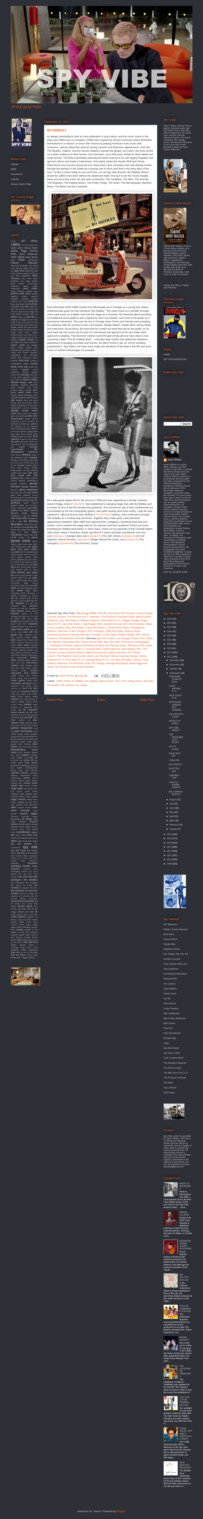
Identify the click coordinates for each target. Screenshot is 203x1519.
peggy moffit (23, 734)
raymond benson (19, 773)
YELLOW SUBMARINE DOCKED (185, 1308)
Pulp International (172, 1033)
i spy (19, 521)
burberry (14, 335)
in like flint (27, 524)
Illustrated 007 (170, 978)
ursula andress (18, 917)
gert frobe (15, 493)
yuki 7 (19, 957)
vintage (19, 929)
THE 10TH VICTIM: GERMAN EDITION (185, 1401)
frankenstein (16, 470)
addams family (31, 271)
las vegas (20, 601)
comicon (14, 370)
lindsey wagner (31, 611)
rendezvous (16, 778)
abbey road (28, 268)
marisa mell (32, 640)
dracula (34, 426)
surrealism (33, 863)
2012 (169, 851)
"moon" (13, 241)
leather (28, 601)
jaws (13, 552)
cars (17, 342)
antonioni (15, 286)
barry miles (25, 304)
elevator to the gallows (29, 439)
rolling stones (134, 680)
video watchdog (24, 927)
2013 (169, 847)
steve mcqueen (30, 856)
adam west (19, 271)
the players (24, 888)
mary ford (28, 643)
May (172, 812)
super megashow (29, 861)
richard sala (17, 785)
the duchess (68, 685)
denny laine (32, 405)
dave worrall (25, 390)
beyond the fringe (26, 312)
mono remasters (30, 678)
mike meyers (26, 665)
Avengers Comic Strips (104, 634)
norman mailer (17, 705)
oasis (35, 704)
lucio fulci (33, 621)
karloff (22, 586)
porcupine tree (17, 760)
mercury (23, 655)
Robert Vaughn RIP (129, 634)
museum (26, 691)
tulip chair (26, 909)
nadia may (15, 694)
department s (17, 408)
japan (35, 546)
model (13, 676)
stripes (13, 858)
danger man (26, 382)
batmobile (15, 306)
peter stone (22, 747)
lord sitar (21, 616)
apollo (25, 286)
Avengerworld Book (117, 663)
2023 (169, 631)
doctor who (32, 416)
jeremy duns (31, 557)
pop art (34, 757)
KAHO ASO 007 (174, 754)
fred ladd (26, 470)
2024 (169, 627)
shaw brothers (18, 821)
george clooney (19, 483)
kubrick (14, 596)
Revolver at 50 (136, 645)
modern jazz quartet (28, 676)
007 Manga (98, 663)
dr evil (22, 421)
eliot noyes (24, 442)
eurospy (33, 447)
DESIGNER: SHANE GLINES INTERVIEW (185, 1245)
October (174, 668)
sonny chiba (24, 829)
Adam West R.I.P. (110, 620)
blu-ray (30, 316)
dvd (33, 428)
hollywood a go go (20, 516)
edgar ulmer (20, 434)
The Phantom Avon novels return (75, 656)
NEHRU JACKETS (184, 1338)
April (172, 816)
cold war (23, 360)
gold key (33, 500)
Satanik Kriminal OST (115, 623)
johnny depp (20, 575)
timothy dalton (25, 906)
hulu (12, 521)
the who (30, 896)
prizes (34, 762)
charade (14, 350)
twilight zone (23, 912)
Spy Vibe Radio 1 (96, 627)
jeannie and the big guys (28, 555)
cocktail (14, 360)
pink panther (24, 752)
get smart (33, 492)
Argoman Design (128, 656)
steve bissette (31, 853)
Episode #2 (94, 535)
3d (22, 245)
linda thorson (17, 611)
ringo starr (17, 788)
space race (31, 835)
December (175, 660)
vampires (30, 917)
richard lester (31, 783)
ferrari (25, 458)
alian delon (27, 279)
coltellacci (33, 361)
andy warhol (32, 281)
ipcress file (32, 527)
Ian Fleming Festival (106, 656)
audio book (24, 293)
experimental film (24, 449)
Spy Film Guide (105, 638)
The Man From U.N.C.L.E (176, 1073)
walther (21, 935)
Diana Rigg (19, 250)
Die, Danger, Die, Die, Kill (176, 954)
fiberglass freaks (17, 460)
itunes (26, 535)
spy (12, 843)
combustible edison (20, 364)
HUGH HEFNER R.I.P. (175, 688)
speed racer (32, 838)
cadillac (20, 337)
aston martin (30, 288)
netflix (35, 696)
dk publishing (21, 416)
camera (14, 340)
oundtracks (15, 718)
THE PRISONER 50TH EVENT (176, 738)
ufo (31, 911)
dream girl (15, 429)
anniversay (33, 283)
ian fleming (30, 521)
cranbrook (26, 377)
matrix (13, 648)
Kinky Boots (32, 257)
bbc (27, 306)
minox (34, 668)
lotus (24, 619)
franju (35, 465)
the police (34, 888)
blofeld (14, 317)
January (174, 829)
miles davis (26, 668)
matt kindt (29, 647)
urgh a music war (30, 915)
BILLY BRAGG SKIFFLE (176, 792)
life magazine (31, 608)
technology (15, 871)
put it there (33, 765)
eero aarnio (27, 436)
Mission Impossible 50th (66, 641)
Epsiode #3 (128, 535)
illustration (17, 524)
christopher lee (18, 355)
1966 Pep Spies (115, 631)
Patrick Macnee (24, 262)
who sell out (18, 942)
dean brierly (27, 403)
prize (27, 762)
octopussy (27, 707)
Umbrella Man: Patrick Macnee (102, 648)
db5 (12, 400)
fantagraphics (17, 452)
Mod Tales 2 (77, 648)
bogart (24, 320)
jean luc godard (26, 552)
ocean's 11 (16, 707)
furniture (15, 478)
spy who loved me (20, 850)
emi (36, 442)
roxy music (33, 802)
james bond (20, 541)
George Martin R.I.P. (97, 659)
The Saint (168, 1082)
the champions (17, 883)
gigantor (26, 495)
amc (22, 281)
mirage (23, 671)
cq (31, 375)
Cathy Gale (16, 248)
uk (77, 685)
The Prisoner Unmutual (175, 1077)
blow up (21, 317)
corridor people (30, 372)
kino (28, 590)
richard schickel (31, 786)
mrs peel (32, 688)
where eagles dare (19, 940)
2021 (169, 640)
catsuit (20, 348)
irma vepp (21, 530)
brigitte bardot (17, 327)
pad (22, 722)
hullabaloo (33, 518)
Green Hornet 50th (91, 641)
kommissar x (32, 593)
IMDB (13, 169)
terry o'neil (33, 874)
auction (14, 293)
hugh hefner (22, 518)
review (26, 778)
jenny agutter (17, 557)
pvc (12, 768)
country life (15, 375)
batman (34, 304)
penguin (34, 734)
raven (21, 770)
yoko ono (15, 952)
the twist (22, 896)
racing (13, 770)
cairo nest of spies (30, 337)
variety (20, 920)
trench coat (16, 909)
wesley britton (31, 937)
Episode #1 (59, 535)
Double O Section (172, 959)
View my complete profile (176, 572)
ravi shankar (31, 770)
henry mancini (30, 510)
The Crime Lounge (172, 1068)
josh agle (27, 578)
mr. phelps (22, 688)
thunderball (16, 901)
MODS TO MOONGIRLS (185, 1186)
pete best (29, 739)
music (110, 680)
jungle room (27, 580)
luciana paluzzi (24, 621)
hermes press (19, 513)
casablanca (33, 342)
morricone (27, 683)
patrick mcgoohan (21, 727)
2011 (169, 855)
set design (27, 819)
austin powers (30, 296)
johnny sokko (17, 578)
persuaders (19, 739)
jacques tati (24, 537)
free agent (22, 473)
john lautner (16, 569)
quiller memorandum (27, 768)
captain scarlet (26, 339)
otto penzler (32, 715)
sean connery (20, 810)
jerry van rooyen (31, 560)
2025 (169, 623)
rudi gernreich (31, 805)
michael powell (24, 660)
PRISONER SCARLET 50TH (175, 679)
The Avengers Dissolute (175, 1063)
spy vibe (148, 680)
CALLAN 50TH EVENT (176, 715)
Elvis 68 (101, 613)
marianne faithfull (23, 637)
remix (35, 775)
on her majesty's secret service (24, 711)
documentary (17, 418)
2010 (169, 859)
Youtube (15, 179)
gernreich (14, 490)
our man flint (26, 717)
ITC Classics (170, 984)
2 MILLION (174, 760)
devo (19, 413)
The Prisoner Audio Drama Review (74, 666)
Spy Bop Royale (171, 1048)
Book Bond (169, 934)
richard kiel (16, 783)
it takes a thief (24, 531)
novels (27, 704)
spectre (24, 838)
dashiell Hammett (29, 385)
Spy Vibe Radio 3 (72, 623)
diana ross (27, 413)
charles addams (24, 350)
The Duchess (103, 514)
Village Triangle (130, 620)
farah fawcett (16, 455)
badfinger (25, 299)
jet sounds (15, 562)
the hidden (27, 885)
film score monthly (22, 463)
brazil (26, 325)
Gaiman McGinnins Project (89, 645)
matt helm (20, 647)
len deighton (17, 603)
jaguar (35, 537)
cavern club (32, 348)
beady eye (33, 307)
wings (22, 948)
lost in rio (30, 616)
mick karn (20, 663)
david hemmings (25, 395)
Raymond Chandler (19, 266)
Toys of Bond (170, 1087)
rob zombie (28, 789)
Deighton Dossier (172, 949)
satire (35, 807)
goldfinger (15, 502)
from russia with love (24, 475)
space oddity (20, 835)
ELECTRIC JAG (174, 769)
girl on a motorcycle (27, 498)
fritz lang (33, 473)
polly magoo (17, 757)
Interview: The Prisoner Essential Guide (111, 616)
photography (18, 749)
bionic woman (22, 314)
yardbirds (15, 950)
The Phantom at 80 (79, 663)
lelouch (34, 601)
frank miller (16, 468)
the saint (29, 890)
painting (28, 723)
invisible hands (20, 527)
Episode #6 (66, 543)
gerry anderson (28, 489)
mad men (21, 624)
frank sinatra (30, 468)
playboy (25, 755)
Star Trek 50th (112, 641)
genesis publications (28, 480)
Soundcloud (16, 174)
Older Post (147, 699)
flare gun (33, 463)
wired (35, 948)
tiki (36, 901)
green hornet (30, 503)
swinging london (21, 865)
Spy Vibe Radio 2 (76, 627)
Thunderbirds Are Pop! (71, 638)
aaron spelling (16, 268)
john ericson (22, 567)
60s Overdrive (137, 623)
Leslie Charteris (171, 1008)
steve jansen (16, 856)
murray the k (16, 691)
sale (13, 807)
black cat (34, 314)
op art (29, 712)
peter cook (26, 742)
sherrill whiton (25, 824)
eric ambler (18, 447)
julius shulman (16, 580)
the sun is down (26, 893)
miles (17, 668)
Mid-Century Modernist (174, 1018)
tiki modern (16, 904)
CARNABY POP (174, 776)
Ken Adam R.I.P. (75, 659)
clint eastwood (24, 358)
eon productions (30, 444)
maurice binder (26, 650)
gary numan (25, 478)
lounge (14, 621)
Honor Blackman (28, 254)
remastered (25, 775)
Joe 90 (167, 998)
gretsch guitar (17, 505)
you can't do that (26, 952)
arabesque (15, 288)
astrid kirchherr (18, 291)
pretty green (17, 763)
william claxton (18, 945)
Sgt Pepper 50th (92, 623)
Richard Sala (170, 1038)
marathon (28, 635)
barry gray (15, 304)
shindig (34, 824)
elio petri (15, 441)
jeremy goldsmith (17, 560)
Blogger (120, 1511)
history (34, 513)
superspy (15, 863)
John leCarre (170, 1003)
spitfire (35, 841)
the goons (16, 885)
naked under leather (29, 694)
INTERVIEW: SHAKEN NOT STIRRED (175, 706)
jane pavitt (26, 547)
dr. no (26, 426)
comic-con (33, 367)
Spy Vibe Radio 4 (69, 620)
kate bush (29, 586)
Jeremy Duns (170, 993)
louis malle (32, 619)
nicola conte (32, 701)
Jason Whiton (175, 459)
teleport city (27, 872)
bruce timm (32, 330)
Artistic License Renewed (176, 929)
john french (32, 567)
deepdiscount (22, 405)
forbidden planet (24, 465)
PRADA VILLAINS (184, 1213)
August (173, 799)
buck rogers (31, 332)
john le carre (31, 569)
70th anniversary (31, 245)
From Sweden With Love (175, 964)
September (175, 673)
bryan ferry (17, 332)
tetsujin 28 (15, 877)
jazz (17, 552)
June (172, 808)
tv (32, 909)
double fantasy (31, 419)
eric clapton (91, 680)
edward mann (17, 436)
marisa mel (21, 640)
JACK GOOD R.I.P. (175, 696)
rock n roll (120, 680)
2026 (169, 619)
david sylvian (20, 397)
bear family (15, 309)
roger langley (31, 796)
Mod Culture (169, 1023)
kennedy (28, 588)
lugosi (13, 624)
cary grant (23, 342)
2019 (169, 648)
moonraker (16, 683)
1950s (34, 240)
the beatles (53, 685)
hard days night (24, 508)
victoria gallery (25, 925)
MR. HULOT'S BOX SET (184, 1277)
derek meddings (31, 408)
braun (20, 325)
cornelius (15, 372)
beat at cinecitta (27, 309)
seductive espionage (20, 817)
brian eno (33, 325)
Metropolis (33, 260)
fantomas (33, 452)
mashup (34, 645)
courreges (25, 374)
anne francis (18, 283)
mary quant (23, 645)
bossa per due (31, 322)
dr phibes (23, 424)
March (173, 820)
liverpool (15, 613)
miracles (14, 671)
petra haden (33, 747)
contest (25, 369)
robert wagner (26, 794)
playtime (34, 755)
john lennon (18, 572)
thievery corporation (28, 899)
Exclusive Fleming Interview (74, 634)
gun (27, 505)
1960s (59, 680)
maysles (18, 653)
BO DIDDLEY (175, 764)
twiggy (13, 912)
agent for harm (29, 273)
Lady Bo (77, 503)
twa (35, 909)
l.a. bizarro (32, 596)
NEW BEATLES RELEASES (185, 1465)
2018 (169, 652)
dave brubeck (18, 387)
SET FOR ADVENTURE (175, 359)
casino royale (18, 345)
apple (35, 286)
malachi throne (17, 626)
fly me (13, 465)
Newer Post (55, 699)
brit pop (27, 327)
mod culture (30, 673)
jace (31, 535)
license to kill (17, 608)
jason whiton (31, 549)
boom (30, 320)
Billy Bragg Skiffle (86, 613)
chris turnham (23, 353)
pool (26, 758)
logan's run (27, 614)
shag (35, 819)
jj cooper (34, 562)
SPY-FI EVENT (174, 747)
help (20, 510)
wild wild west (30, 942)
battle (22, 307)
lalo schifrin (20, 598)
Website (15, 164)
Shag (166, 1043)
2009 (169, 864)
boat (19, 320)
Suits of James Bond (173, 1058)
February (174, 824)
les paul (29, 603)
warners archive (31, 935)
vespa (83, 685)
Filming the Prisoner (61, 645)
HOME (167, 354)
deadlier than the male (26, 400)
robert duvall (23, 791)
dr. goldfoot (32, 424)
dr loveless (30, 421)
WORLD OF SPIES (174, 722)
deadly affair (16, 403)
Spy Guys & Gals (172, 1053)
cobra (35, 358)
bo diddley (77, 680)
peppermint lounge (18, 737)
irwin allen (31, 530)
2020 (169, 644)
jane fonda (16, 547)
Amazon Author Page (21, 184)
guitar (102, 680)
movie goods (25, 686)
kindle (20, 590)
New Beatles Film (131, 648)
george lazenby (30, 486)
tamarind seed (30, 869)
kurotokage (23, 596)
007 (23, 240)
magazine (33, 623)
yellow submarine (29, 950)
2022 (169, 635)
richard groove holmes (27, 781)
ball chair (22, 301)
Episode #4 (83, 539)
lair (12, 598)
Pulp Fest (168, 1028)
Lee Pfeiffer (18, 260)
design (15, 410)
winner (29, 948)
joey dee (28, 565)
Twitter (185, 285)
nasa (13, 696)
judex (34, 578)
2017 (169, 656)
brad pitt (14, 325)
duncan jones (25, 429)
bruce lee (23, 330)
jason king (16, 549)
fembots (18, 458)
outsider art (24, 720)
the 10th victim (26, 876)
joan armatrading (17, 565)
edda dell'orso (21, 432)
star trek (21, 853)
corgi (35, 370)
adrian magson (17, 273)
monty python (18, 680)
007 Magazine (170, 924)
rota (26, 802)
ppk (36, 760)
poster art (28, 760)
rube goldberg (17, 805)
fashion (26, 454)
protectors (15, 765)
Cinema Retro (30, 248)
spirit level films (25, 841)
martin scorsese (17, 643)
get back (23, 493)
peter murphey (24, 744)
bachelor (14, 299)
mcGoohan (26, 653)
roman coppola (17, 802)
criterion (25, 379)
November (175, 664)
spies (14, 840)
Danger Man (170, 944)
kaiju (26, 583)
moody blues (32, 681)
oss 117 (22, 715)
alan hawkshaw (23, 276)
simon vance (25, 827)
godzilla (26, 500)
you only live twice (24, 953)
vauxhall (27, 920)
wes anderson (17, 937)
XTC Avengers (96, 631)
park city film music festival (26, 725)
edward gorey (32, 434)
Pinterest (172, 287)
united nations (16, 915)
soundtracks (23, 832)
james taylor (22, 544)
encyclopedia (16, 444)
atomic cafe (31, 291)
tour (35, 906)
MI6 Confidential (171, 1013)
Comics (125, 659)
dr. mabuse (16, 426)
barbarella (33, 301)
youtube (29, 955)
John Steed (17, 257)
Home (101, 699)
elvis (31, 442)
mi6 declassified (19, 657)
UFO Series (169, 1092)
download (14, 421)
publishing (24, 765)
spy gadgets (24, 843)
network (15, 699)
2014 (169, 843)
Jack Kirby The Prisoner (121, 613)
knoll (23, 593)
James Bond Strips (118, 627)
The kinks (33, 266)
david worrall (32, 397)
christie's (33, 352)
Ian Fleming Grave (116, 645)
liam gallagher (29, 606)
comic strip (22, 367)
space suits (16, 838)
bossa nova (20, 322)
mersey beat (33, 655)
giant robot (16, 495)
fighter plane (29, 460)
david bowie (24, 392)
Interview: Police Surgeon (72, 631)
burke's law (22, 335)
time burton (27, 904)
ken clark (20, 588)
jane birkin (32, 544)
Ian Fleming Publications (175, 974)
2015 (169, 838)
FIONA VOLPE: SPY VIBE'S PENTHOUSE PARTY (186, 1433)
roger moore (18, 799)
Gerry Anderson (171, 969)
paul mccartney (23, 731)
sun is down (22, 858)
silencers (15, 827)
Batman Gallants (90, 620)
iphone (13, 530)
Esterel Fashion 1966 (79, 652)
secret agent (28, 813)
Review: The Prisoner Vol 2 (72, 616)
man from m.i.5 (31, 627)
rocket (21, 796)
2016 (169, 834)
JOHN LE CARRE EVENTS (174, 784)
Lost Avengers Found (127, 638)
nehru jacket (24, 696)
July (172, 803)
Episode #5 (131, 539)
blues (67, 680)
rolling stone (32, 799)
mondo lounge (17, 678)
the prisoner (18, 890)
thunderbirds (28, 901)
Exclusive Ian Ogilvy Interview (109, 652)
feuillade (34, 457)
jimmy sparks (25, 562)
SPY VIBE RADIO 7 (174, 729)
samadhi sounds (24, 808)
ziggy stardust (28, 957)
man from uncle (20, 629)
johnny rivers (32, 575)
